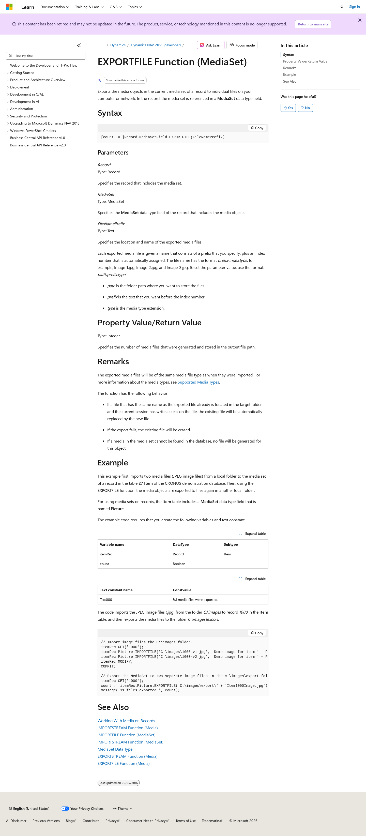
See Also (289, 81)
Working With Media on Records (126, 720)
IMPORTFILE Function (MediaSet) (127, 734)
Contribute (91, 820)
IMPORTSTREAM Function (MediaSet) (130, 741)
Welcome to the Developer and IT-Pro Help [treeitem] (43, 65)
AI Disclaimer (16, 820)
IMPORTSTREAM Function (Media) (128, 727)
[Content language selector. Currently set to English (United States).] (29, 808)
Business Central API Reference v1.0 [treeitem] (37, 137)
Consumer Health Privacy (146, 820)
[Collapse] (79, 45)
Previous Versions (46, 820)
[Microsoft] (9, 7)
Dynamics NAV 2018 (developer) (156, 44)
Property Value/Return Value (305, 61)
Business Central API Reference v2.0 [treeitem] (38, 145)
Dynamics (118, 44)
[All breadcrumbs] (102, 45)
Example (289, 74)
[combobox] (45, 56)
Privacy (111, 820)
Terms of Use (186, 820)
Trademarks (211, 820)
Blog (69, 820)
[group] (183, 666)
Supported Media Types (198, 382)
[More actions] (264, 45)
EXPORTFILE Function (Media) (124, 763)
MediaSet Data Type (115, 749)
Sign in (354, 6)
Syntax (288, 54)
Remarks (289, 67)
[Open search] (342, 6)
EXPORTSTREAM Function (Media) (128, 756)
